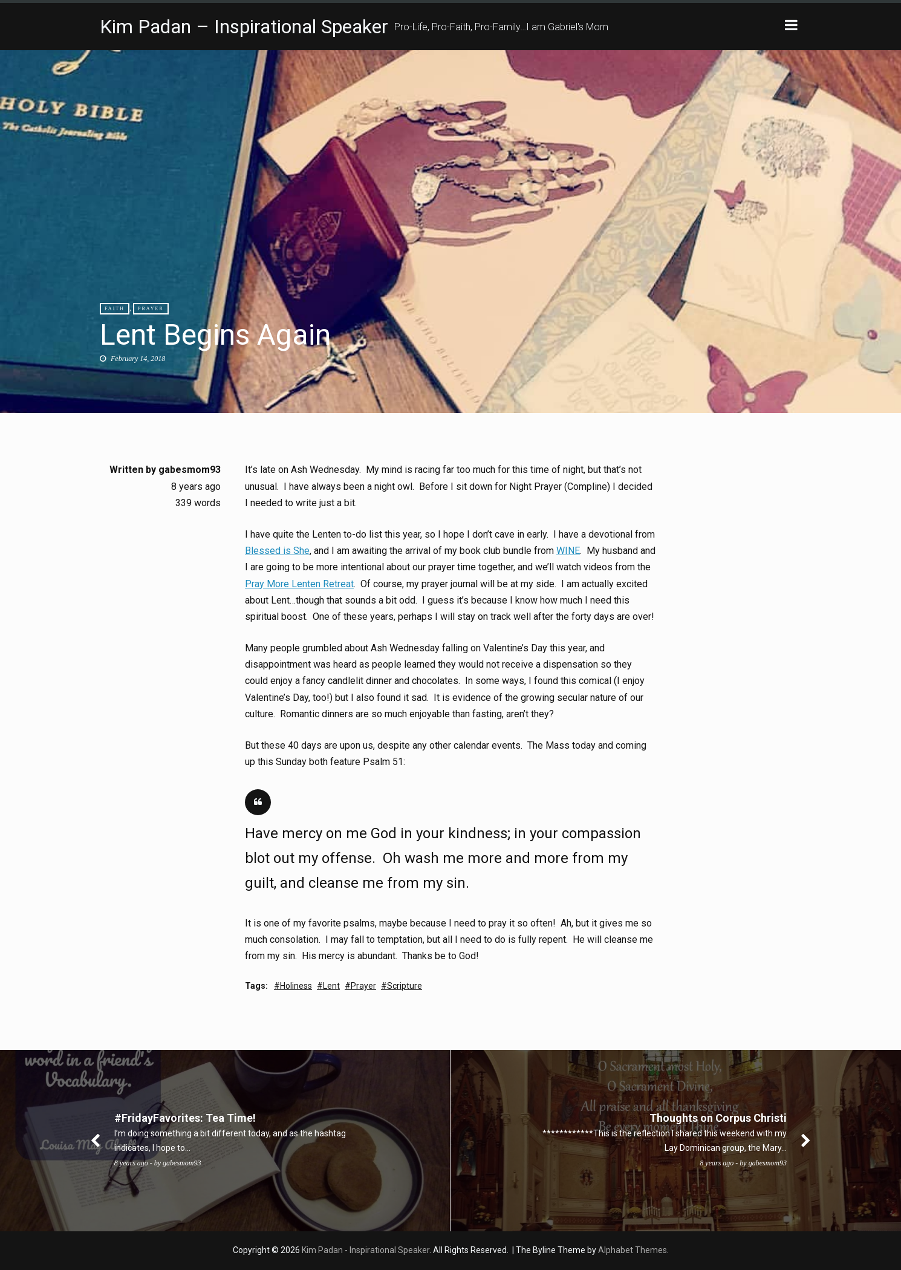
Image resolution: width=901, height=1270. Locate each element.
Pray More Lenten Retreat (299, 584)
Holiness (296, 986)
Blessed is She (277, 550)
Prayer (151, 308)
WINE (568, 550)
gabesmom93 (189, 469)
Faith (115, 308)
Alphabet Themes (632, 1250)
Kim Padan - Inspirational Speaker (365, 1250)
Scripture (404, 986)
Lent (331, 986)
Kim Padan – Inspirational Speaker (244, 26)
